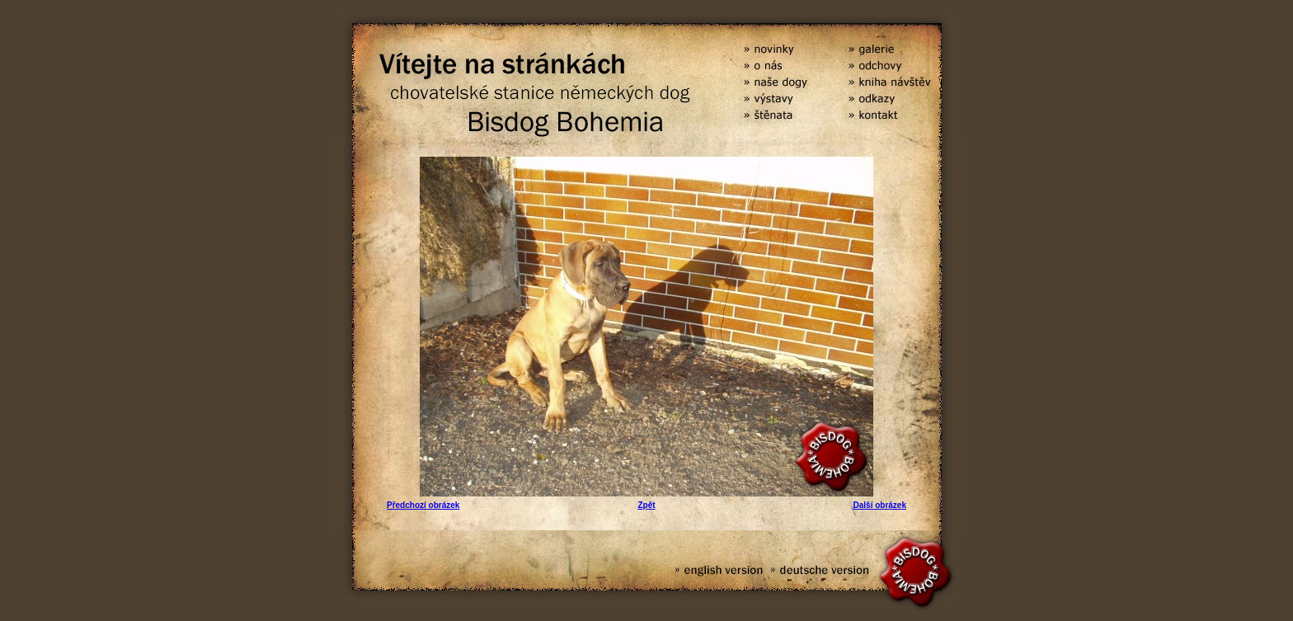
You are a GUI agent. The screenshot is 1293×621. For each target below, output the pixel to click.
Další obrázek (879, 505)
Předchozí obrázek (423, 505)
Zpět (646, 505)
